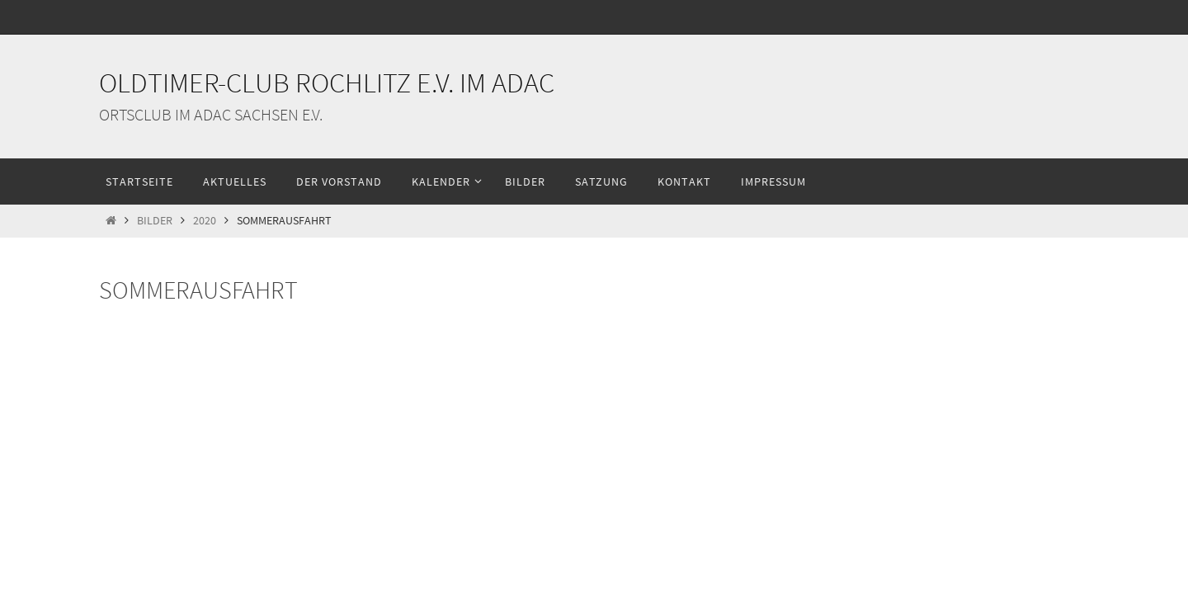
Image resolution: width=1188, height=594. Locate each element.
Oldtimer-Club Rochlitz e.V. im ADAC (326, 82)
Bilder (154, 221)
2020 (204, 221)
